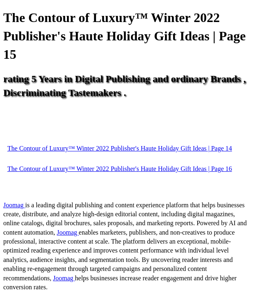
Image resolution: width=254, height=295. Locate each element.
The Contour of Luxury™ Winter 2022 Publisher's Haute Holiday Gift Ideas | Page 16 (119, 168)
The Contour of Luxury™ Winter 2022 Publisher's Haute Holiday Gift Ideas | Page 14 (119, 148)
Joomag (14, 205)
